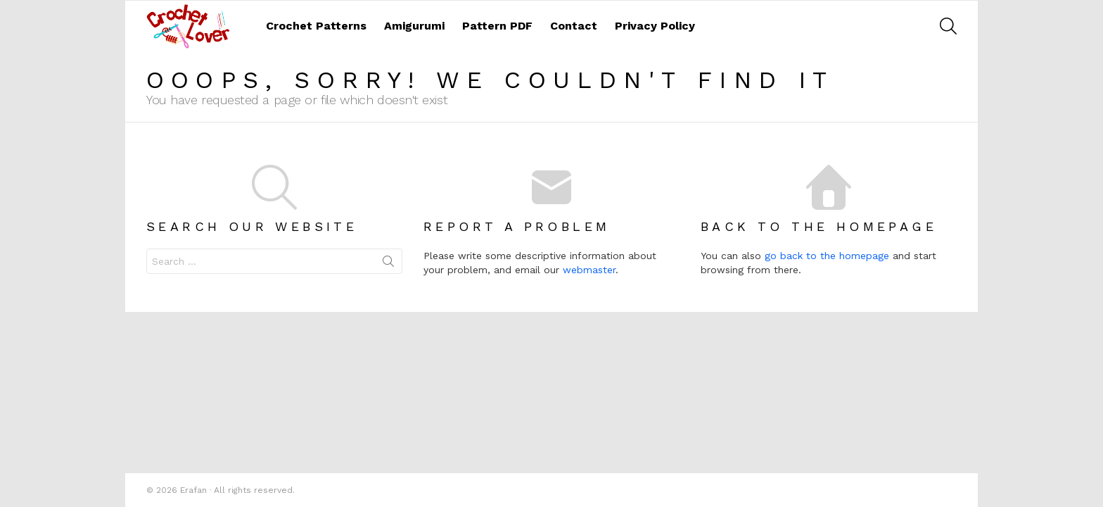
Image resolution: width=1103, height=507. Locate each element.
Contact (573, 25)
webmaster (589, 269)
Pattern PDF (497, 25)
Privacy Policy (655, 25)
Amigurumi (414, 25)
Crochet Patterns (316, 25)
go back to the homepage (827, 255)
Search (388, 264)
